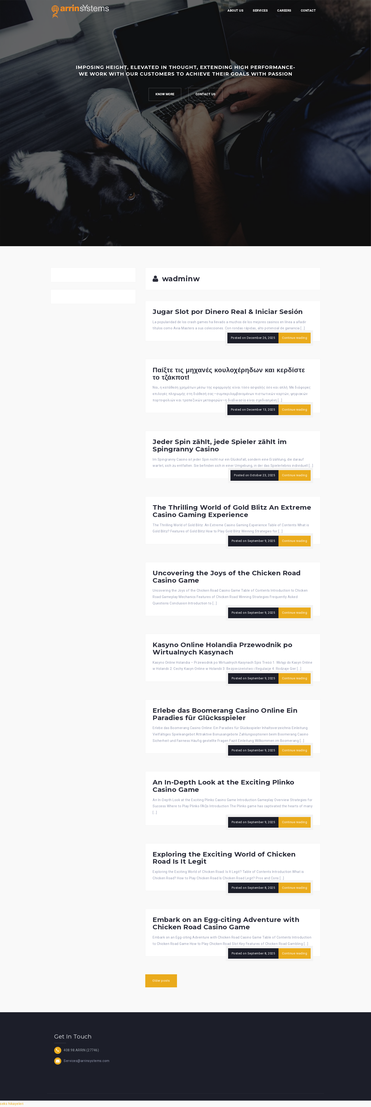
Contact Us (206, 94)
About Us (235, 10)
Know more (164, 94)
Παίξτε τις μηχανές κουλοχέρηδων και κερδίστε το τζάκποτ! (229, 373)
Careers (284, 10)
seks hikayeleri (12, 1104)
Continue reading (294, 338)
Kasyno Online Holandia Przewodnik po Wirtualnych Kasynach (222, 648)
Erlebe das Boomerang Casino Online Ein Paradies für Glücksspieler (225, 714)
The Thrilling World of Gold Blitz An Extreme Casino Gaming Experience (232, 511)
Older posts (161, 980)
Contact (308, 10)
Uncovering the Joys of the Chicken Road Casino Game (227, 576)
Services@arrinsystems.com (87, 1061)
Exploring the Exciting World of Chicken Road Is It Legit (224, 858)
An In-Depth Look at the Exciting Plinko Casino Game (223, 786)
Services (260, 10)
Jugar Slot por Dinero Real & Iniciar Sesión (228, 312)
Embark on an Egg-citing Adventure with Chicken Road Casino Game (226, 923)
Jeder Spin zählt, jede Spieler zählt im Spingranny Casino (220, 445)
